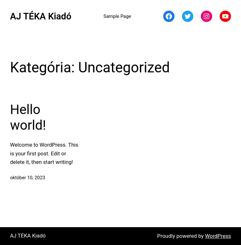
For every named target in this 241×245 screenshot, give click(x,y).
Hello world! (28, 117)
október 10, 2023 (27, 177)
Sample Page (117, 16)
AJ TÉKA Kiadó (40, 16)
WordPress (218, 236)
